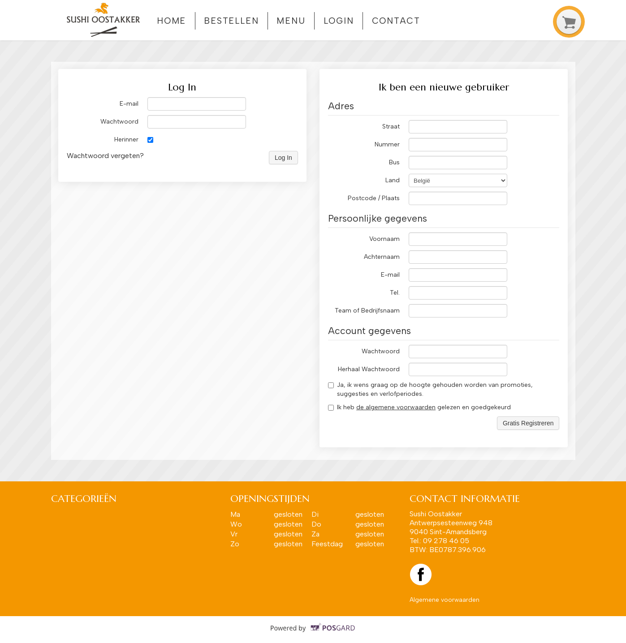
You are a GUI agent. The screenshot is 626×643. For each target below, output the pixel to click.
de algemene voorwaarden (396, 407)
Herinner (126, 139)
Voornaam (384, 239)
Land (392, 180)
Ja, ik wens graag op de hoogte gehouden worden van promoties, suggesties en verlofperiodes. (430, 389)
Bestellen (231, 21)
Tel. (395, 292)
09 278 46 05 (446, 540)
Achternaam (382, 257)
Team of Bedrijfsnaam (367, 310)
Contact (396, 21)
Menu (291, 21)
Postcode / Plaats (374, 198)
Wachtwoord (119, 121)
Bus (394, 162)
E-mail (129, 103)
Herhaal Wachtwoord (369, 369)
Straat (391, 126)
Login (339, 21)
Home (171, 21)
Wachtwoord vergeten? (105, 155)
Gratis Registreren (528, 423)
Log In (283, 157)
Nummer (387, 144)
